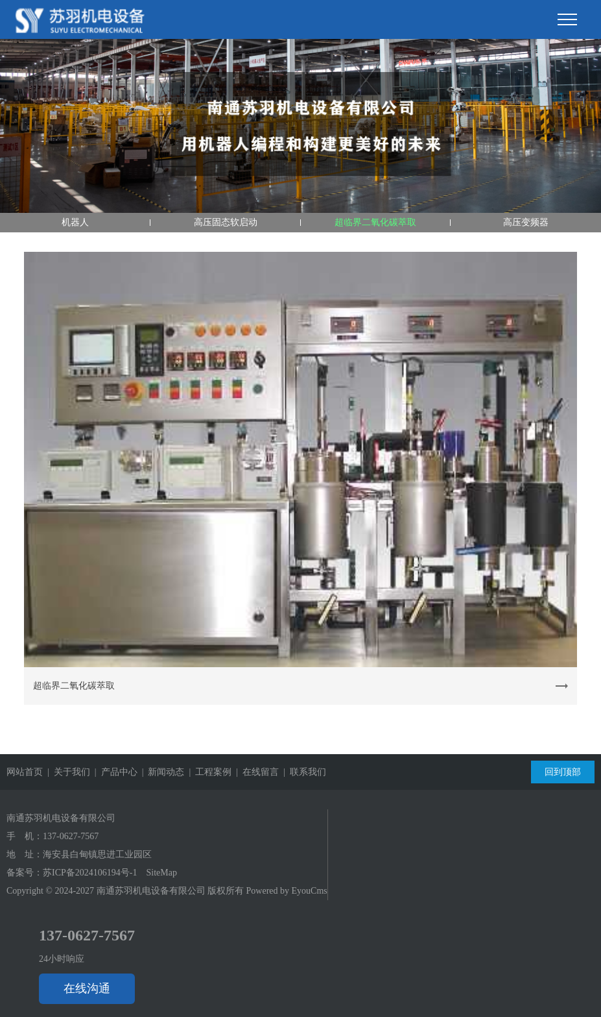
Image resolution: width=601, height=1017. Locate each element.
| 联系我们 (302, 772)
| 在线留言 (255, 772)
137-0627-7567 (71, 836)
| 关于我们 (66, 772)
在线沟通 (87, 988)
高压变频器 (525, 222)
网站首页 (24, 772)
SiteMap (161, 872)
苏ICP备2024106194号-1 (90, 872)
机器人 (75, 222)
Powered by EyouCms (285, 891)
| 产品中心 (113, 772)
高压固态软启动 (225, 222)
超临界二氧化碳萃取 (375, 222)
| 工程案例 (207, 772)
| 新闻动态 (161, 772)
